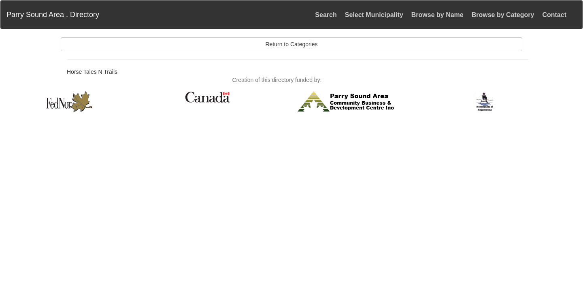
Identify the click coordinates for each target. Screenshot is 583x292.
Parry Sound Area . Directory (52, 15)
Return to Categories (291, 44)
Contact (554, 14)
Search (325, 14)
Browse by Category (503, 14)
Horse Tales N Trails (92, 72)
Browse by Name (437, 14)
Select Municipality (374, 14)
